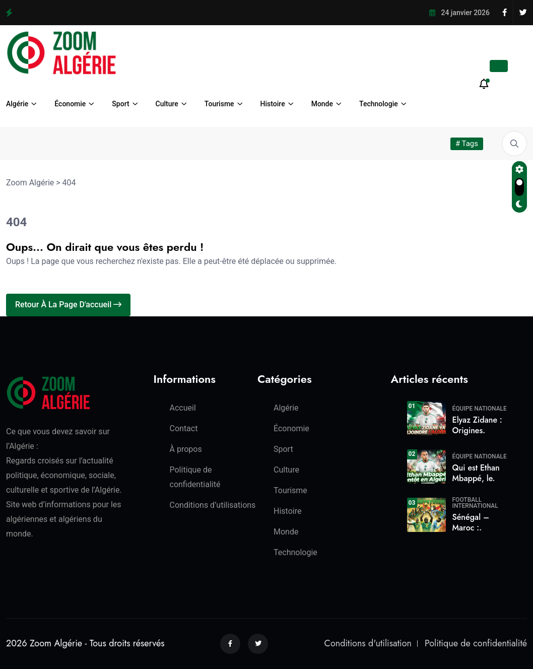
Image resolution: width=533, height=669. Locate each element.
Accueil (183, 408)
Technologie (378, 104)
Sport (120, 104)
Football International (475, 503)
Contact (184, 428)
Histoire (272, 104)
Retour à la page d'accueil (68, 304)
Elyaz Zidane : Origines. (477, 425)
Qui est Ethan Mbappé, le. (476, 473)
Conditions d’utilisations (213, 505)
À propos (186, 449)
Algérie (17, 104)
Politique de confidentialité (476, 643)
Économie (70, 104)
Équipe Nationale (479, 409)
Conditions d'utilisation (368, 643)
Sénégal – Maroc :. (471, 522)
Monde (322, 104)
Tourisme (219, 104)
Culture (167, 104)
